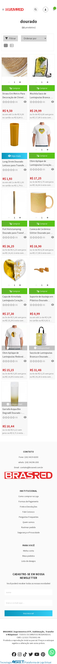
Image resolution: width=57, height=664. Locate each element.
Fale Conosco (28, 511)
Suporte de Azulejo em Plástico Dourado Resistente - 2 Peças (41, 298)
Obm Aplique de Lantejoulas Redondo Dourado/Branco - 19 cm (13, 355)
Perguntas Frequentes (28, 516)
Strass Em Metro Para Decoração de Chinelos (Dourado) (14, 95)
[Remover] (9, 82)
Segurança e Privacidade (28, 532)
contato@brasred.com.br (31, 467)
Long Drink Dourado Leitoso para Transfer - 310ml (14, 163)
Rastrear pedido (28, 527)
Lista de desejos (28, 561)
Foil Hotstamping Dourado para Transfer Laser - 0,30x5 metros (14, 231)
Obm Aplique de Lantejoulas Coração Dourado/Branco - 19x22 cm (40, 163)
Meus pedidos (28, 555)
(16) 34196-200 (32, 462)
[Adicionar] (20, 82)
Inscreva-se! (28, 613)
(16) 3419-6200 (31, 457)
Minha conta (28, 550)
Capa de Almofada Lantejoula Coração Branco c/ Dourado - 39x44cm (12, 298)
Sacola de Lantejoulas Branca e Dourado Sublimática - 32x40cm (41, 355)
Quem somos (28, 522)
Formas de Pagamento (28, 501)
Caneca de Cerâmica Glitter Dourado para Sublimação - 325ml (40, 231)
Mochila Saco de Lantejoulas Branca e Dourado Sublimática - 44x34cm (41, 95)
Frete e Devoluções (28, 506)
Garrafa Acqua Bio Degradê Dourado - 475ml (12, 411)
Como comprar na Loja (28, 496)
